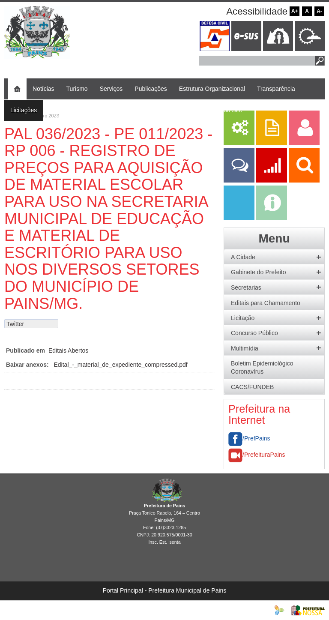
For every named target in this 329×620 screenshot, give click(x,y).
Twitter (15, 323)
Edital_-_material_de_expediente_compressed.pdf (121, 364)
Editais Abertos (68, 350)
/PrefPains (249, 438)
